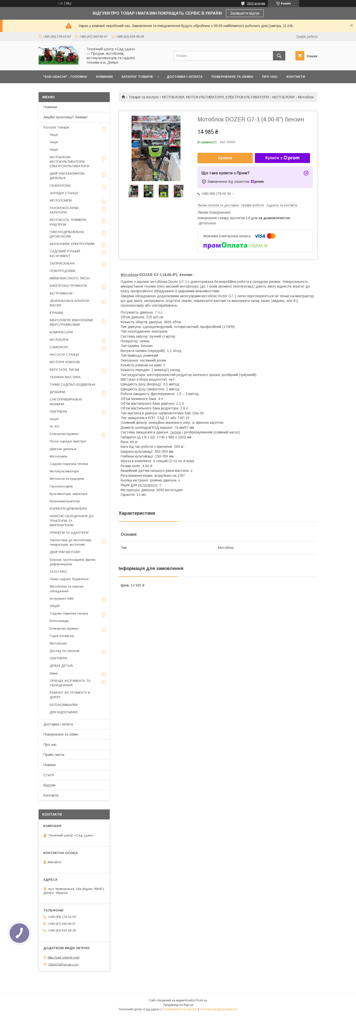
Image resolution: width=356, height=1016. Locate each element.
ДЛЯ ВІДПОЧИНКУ (64, 712)
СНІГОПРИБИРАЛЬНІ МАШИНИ (66, 402)
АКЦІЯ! (55, 606)
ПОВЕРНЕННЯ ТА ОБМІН (232, 77)
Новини (50, 765)
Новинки (50, 107)
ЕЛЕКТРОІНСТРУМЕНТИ (68, 286)
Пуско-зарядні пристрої (68, 441)
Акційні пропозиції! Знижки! (66, 117)
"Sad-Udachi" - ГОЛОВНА (65, 77)
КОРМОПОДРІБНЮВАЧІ (68, 508)
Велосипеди (59, 621)
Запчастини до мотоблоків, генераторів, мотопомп (71, 542)
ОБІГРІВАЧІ (58, 411)
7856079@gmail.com (63, 964)
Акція (54, 134)
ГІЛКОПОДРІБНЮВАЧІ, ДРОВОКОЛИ (67, 234)
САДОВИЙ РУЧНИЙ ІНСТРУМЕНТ (65, 253)
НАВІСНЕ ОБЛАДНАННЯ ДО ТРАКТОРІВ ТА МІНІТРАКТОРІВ (72, 520)
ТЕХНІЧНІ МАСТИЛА (65, 377)
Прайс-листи (54, 755)
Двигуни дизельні (63, 449)
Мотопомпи (58, 456)
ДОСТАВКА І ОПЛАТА (184, 77)
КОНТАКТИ (296, 77)
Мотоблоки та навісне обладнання (67, 589)
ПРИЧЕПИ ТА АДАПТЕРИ (69, 533)
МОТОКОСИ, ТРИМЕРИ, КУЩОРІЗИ (68, 222)
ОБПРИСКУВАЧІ (62, 263)
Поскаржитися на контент (180, 1009)
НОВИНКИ (104, 77)
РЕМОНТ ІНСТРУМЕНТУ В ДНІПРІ (70, 695)
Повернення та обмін (61, 734)
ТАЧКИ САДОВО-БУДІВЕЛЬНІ (72, 384)
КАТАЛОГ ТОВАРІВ (137, 77)
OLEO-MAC (58, 571)
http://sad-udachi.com (64, 957)
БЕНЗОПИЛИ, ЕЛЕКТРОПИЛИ (72, 244)
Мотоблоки (58, 643)
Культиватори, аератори (68, 494)
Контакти (51, 795)
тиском (175, 432)
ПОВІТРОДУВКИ (62, 271)
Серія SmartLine (62, 636)
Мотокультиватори (64, 471)
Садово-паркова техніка (69, 464)
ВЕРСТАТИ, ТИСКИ (64, 370)
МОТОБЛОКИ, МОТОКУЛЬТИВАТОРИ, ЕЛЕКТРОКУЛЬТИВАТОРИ (215, 97)
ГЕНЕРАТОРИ (60, 185)
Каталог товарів (56, 127)
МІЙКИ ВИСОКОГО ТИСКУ (70, 278)
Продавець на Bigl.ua (178, 1005)
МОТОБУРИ (59, 340)
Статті (49, 775)
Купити (225, 158)
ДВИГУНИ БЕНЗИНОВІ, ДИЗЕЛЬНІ (67, 176)
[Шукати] (279, 55)
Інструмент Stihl (61, 598)
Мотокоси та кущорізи (67, 479)
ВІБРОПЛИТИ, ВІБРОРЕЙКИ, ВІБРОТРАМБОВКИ (71, 322)
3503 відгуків (256, 3)
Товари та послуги (143, 97)
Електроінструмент (64, 434)
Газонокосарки (61, 486)
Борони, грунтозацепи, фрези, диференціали (73, 562)
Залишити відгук (245, 13)
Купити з (282, 158)
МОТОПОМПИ (61, 200)
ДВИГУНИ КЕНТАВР (65, 552)
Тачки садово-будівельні (69, 579)
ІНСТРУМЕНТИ (61, 293)
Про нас (50, 745)
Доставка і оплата (58, 724)
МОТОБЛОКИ (283, 97)
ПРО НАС (270, 77)
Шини (54, 673)
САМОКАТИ (59, 347)
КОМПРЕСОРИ (61, 332)
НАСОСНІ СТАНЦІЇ (64, 354)
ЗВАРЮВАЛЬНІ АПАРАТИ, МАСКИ (70, 303)
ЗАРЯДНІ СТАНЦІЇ (64, 193)
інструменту (147, 485)
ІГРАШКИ (56, 313)
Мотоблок (129, 275)
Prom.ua (201, 1000)
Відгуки (49, 785)
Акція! (54, 419)
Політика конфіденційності (218, 1009)
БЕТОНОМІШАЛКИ (64, 705)
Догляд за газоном (64, 651)
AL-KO (55, 426)
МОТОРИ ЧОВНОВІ (65, 362)
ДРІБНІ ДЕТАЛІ (61, 666)
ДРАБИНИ (57, 392)
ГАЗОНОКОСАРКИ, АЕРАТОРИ (64, 210)
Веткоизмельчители (65, 501)
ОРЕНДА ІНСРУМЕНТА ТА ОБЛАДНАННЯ (70, 683)
